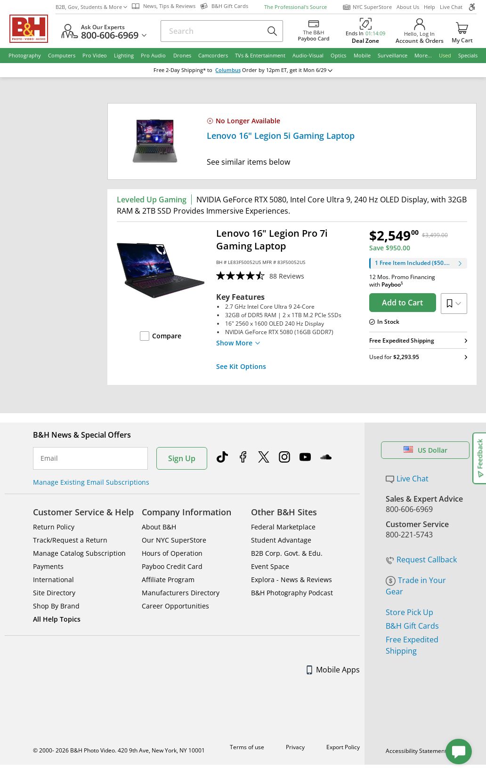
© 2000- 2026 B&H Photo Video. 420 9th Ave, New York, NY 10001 (119, 750)
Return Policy (53, 526)
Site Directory (54, 592)
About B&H (159, 526)
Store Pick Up (409, 612)
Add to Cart (402, 302)
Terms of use (247, 747)
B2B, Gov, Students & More (91, 6)
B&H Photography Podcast (292, 592)
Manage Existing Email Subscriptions (91, 482)
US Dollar (425, 450)
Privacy (295, 747)
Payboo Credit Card (172, 566)
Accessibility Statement (416, 751)
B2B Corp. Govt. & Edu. (287, 553)
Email (49, 458)
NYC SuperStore (367, 7)
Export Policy (343, 747)
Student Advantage (281, 540)
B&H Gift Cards (412, 626)
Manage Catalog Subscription (79, 553)
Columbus (228, 70)
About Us (408, 6)
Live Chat (451, 6)
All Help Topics (57, 619)
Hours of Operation (172, 553)
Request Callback (421, 559)
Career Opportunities (175, 605)
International (53, 579)
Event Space (270, 566)
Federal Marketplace (283, 526)
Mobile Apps (333, 669)
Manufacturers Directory (180, 592)
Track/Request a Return (70, 540)
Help (429, 6)
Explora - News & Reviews (291, 579)
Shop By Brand (56, 605)
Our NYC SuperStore (174, 540)
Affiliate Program (168, 579)
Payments (48, 566)
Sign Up (181, 458)
